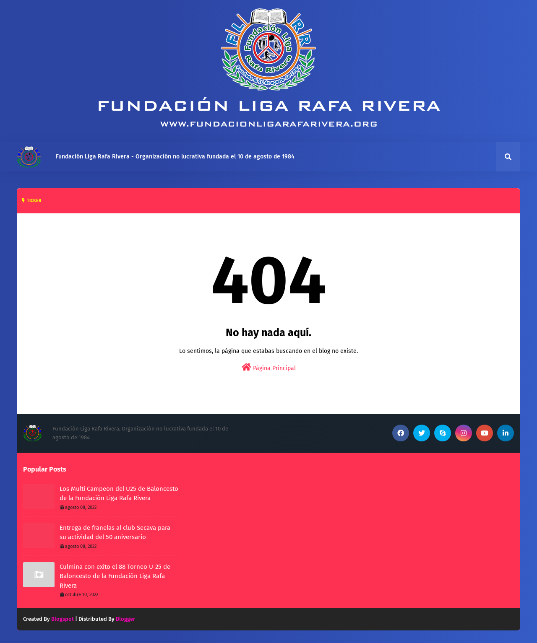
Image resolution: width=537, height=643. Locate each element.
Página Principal (269, 367)
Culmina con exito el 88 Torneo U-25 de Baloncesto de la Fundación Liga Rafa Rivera (115, 576)
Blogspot (62, 619)
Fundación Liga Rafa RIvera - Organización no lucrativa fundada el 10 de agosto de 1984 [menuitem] (175, 156)
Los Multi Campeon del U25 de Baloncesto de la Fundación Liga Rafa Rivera (119, 493)
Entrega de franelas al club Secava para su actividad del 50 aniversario (115, 532)
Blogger (125, 619)
